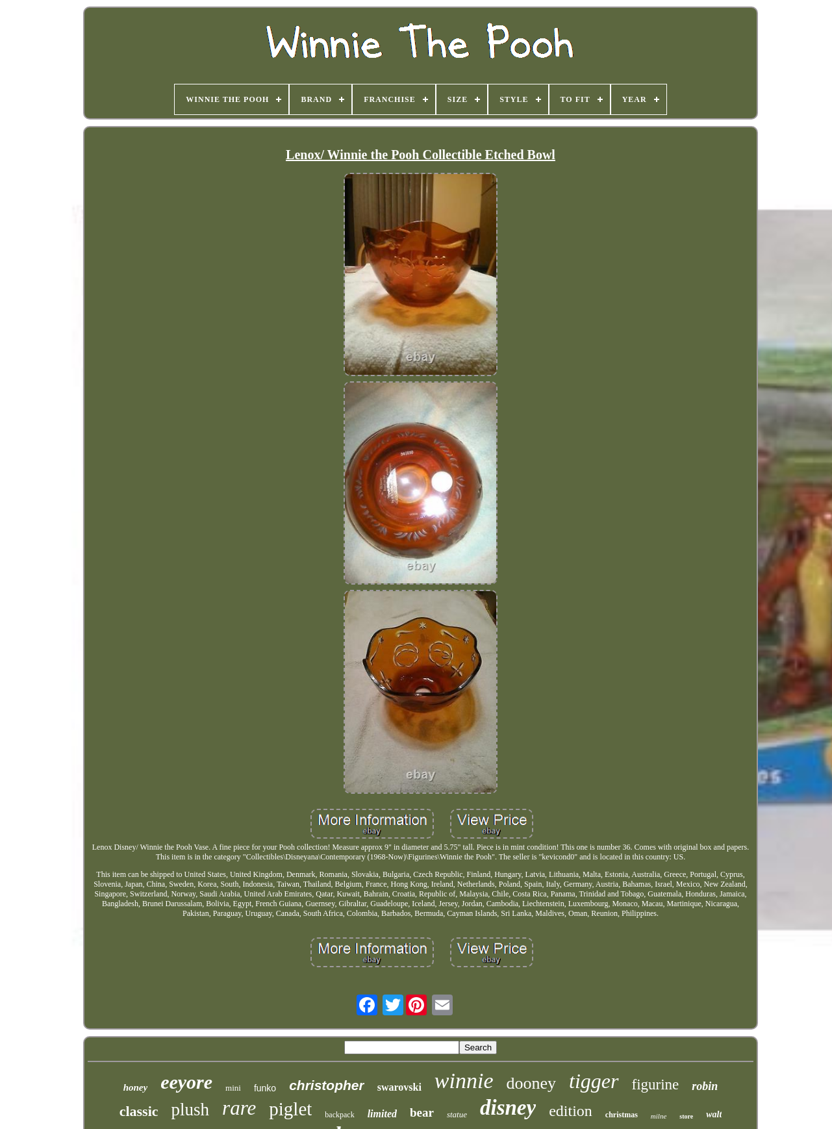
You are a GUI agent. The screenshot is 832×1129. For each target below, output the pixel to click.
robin (705, 1086)
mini (233, 1088)
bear (422, 1112)
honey (135, 1087)
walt (714, 1114)
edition (570, 1110)
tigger (593, 1081)
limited (382, 1113)
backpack (339, 1114)
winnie (464, 1081)
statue (457, 1114)
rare (239, 1108)
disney (508, 1107)
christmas (621, 1114)
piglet (290, 1108)
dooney (532, 1083)
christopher (326, 1085)
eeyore (186, 1082)
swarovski (399, 1087)
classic (139, 1111)
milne (658, 1116)
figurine (655, 1084)
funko (265, 1088)
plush (190, 1109)
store (686, 1116)
